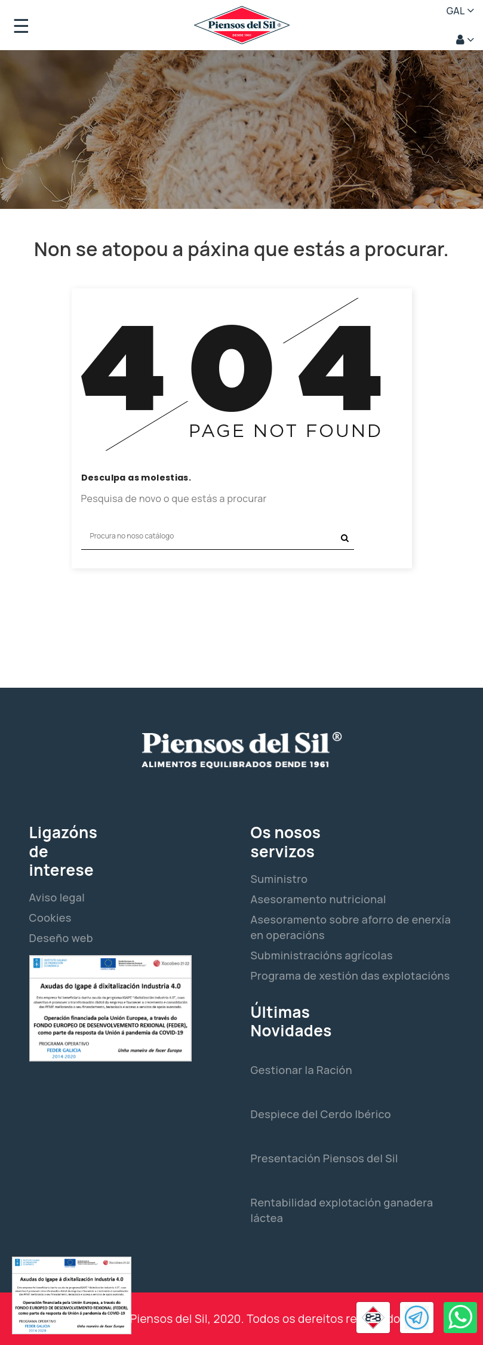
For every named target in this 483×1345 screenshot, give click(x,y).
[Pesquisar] (217, 536)
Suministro (279, 879)
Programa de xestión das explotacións (350, 975)
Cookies (50, 917)
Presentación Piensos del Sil (324, 1158)
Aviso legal (57, 897)
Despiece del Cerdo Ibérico (321, 1114)
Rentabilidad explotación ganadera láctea (342, 1210)
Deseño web (61, 938)
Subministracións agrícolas (322, 955)
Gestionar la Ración (302, 1070)
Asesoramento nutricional (318, 899)
